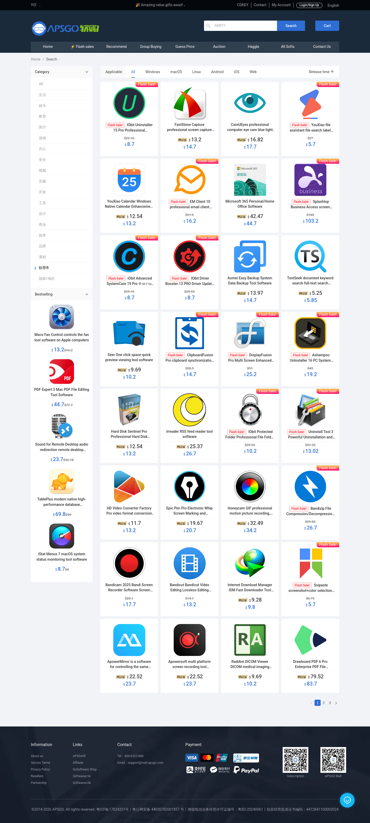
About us (37, 756)
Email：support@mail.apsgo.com (140, 763)
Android (217, 72)
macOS (176, 72)
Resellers (37, 776)
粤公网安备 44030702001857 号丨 (160, 809)
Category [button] (61, 72)
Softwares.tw (82, 776)
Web (253, 72)
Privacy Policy (40, 769)
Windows (152, 72)
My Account (281, 5)
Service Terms (40, 763)
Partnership (39, 783)
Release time (321, 72)
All (133, 72)
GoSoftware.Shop (85, 769)
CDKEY (242, 5)
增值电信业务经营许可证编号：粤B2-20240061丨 (227, 809)
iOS (236, 72)
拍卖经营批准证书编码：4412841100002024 (303, 809)
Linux (196, 72)
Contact (260, 5)
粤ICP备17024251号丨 (114, 809)
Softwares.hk (82, 783)
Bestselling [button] (61, 294)
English (333, 5)
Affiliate (78, 763)
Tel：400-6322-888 (130, 756)
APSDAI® (79, 756)
